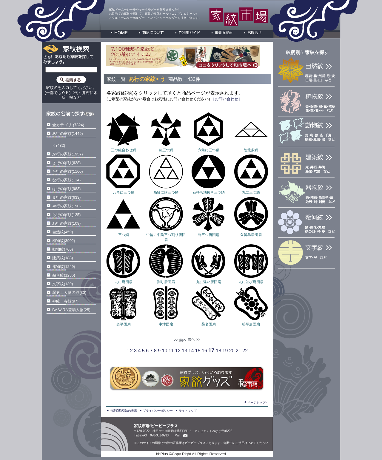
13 (184, 350)
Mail (177, 435)
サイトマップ (188, 410)
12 (178, 350)
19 (225, 350)
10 (164, 350)
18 (218, 350)
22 (245, 350)
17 (211, 351)
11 (171, 350)
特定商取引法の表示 (123, 410)
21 (238, 350)
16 (204, 350)
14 (191, 350)
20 (232, 350)
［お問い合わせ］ (226, 99)
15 (198, 350)
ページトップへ (257, 402)
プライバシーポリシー (158, 410)
